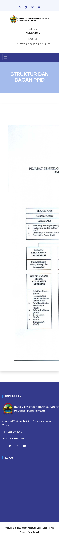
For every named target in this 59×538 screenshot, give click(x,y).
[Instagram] (17, 446)
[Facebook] (3, 446)
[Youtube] (24, 446)
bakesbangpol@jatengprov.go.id (33, 43)
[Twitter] (10, 446)
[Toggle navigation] (5, 57)
